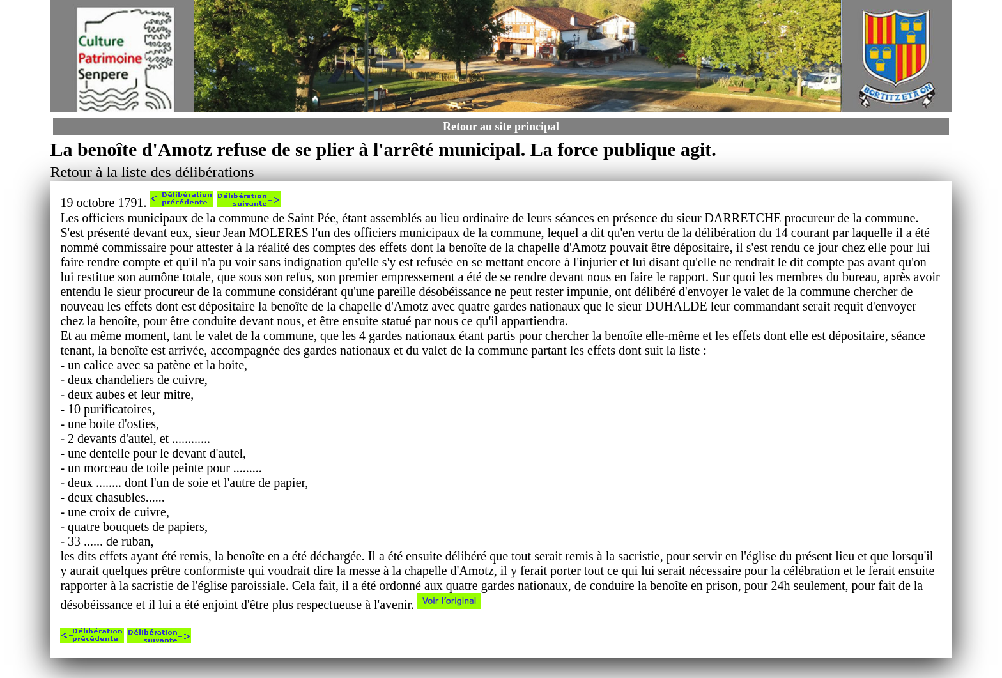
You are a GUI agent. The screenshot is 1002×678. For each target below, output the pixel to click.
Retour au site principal (501, 126)
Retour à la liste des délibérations (152, 172)
